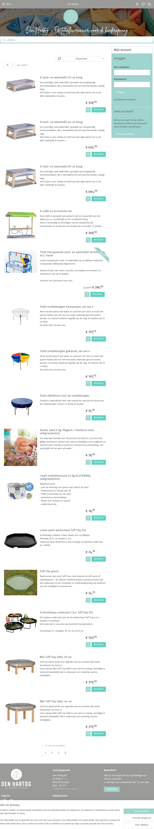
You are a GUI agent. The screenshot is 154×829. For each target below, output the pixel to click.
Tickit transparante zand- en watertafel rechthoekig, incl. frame (72, 254)
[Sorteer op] (80, 58)
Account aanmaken (125, 134)
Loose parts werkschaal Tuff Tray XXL (63, 530)
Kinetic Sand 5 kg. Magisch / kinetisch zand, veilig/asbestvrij (67, 432)
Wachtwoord (120, 79)
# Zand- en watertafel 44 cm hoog (61, 122)
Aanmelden (111, 789)
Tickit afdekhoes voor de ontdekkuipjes (64, 395)
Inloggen (120, 92)
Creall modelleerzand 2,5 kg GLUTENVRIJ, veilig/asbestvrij (65, 477)
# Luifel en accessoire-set (56, 211)
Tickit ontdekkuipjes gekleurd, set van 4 (65, 351)
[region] (57, 817)
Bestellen (98, 109)
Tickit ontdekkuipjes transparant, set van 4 (67, 306)
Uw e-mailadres (121, 67)
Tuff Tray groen (49, 571)
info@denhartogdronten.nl (65, 789)
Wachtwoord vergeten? (125, 99)
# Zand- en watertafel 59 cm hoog (61, 166)
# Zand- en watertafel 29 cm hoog (61, 77)
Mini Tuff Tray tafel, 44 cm (56, 701)
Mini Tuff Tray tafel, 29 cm (56, 657)
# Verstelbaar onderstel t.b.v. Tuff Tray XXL (66, 612)
